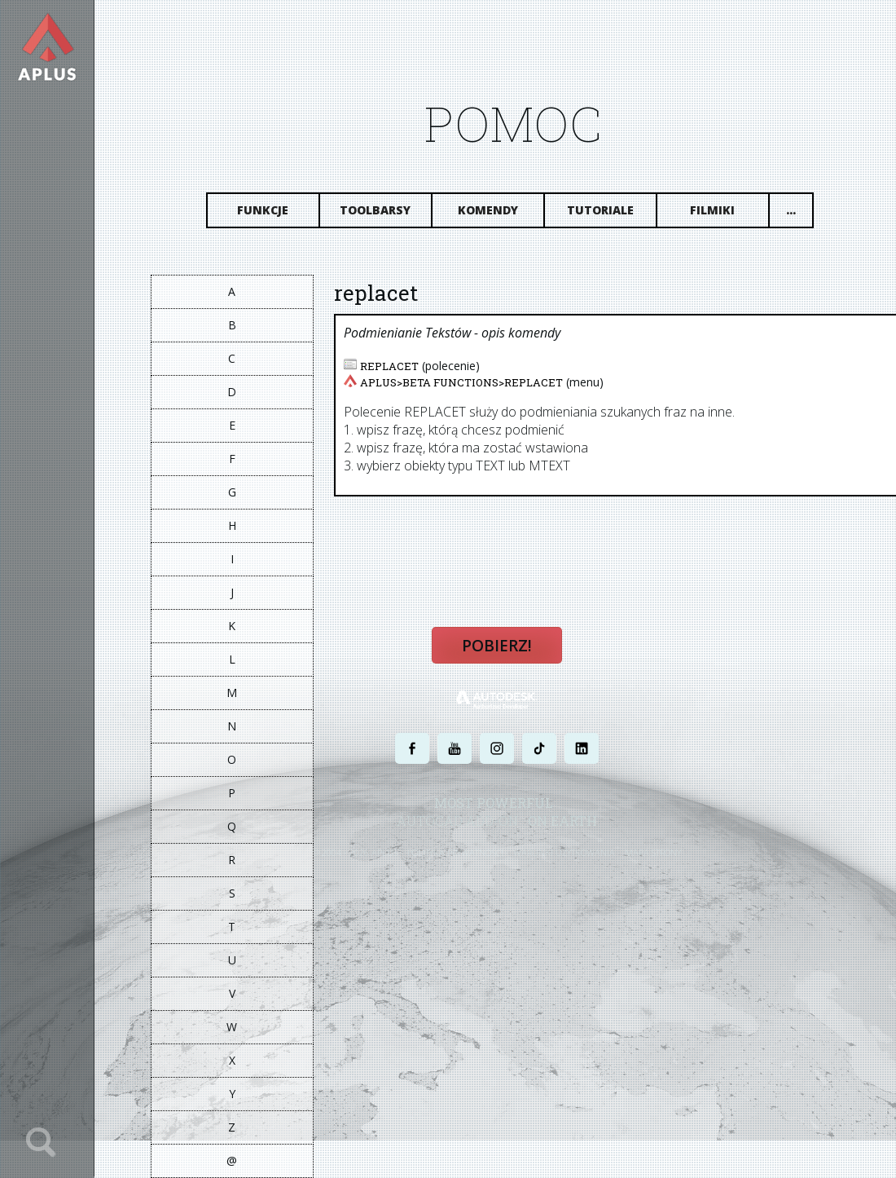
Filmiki (713, 210)
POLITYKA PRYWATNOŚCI (456, 852)
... (791, 210)
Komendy (488, 210)
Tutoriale (600, 210)
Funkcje (263, 210)
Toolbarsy (375, 210)
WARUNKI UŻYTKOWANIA (565, 852)
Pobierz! (497, 645)
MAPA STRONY (654, 852)
